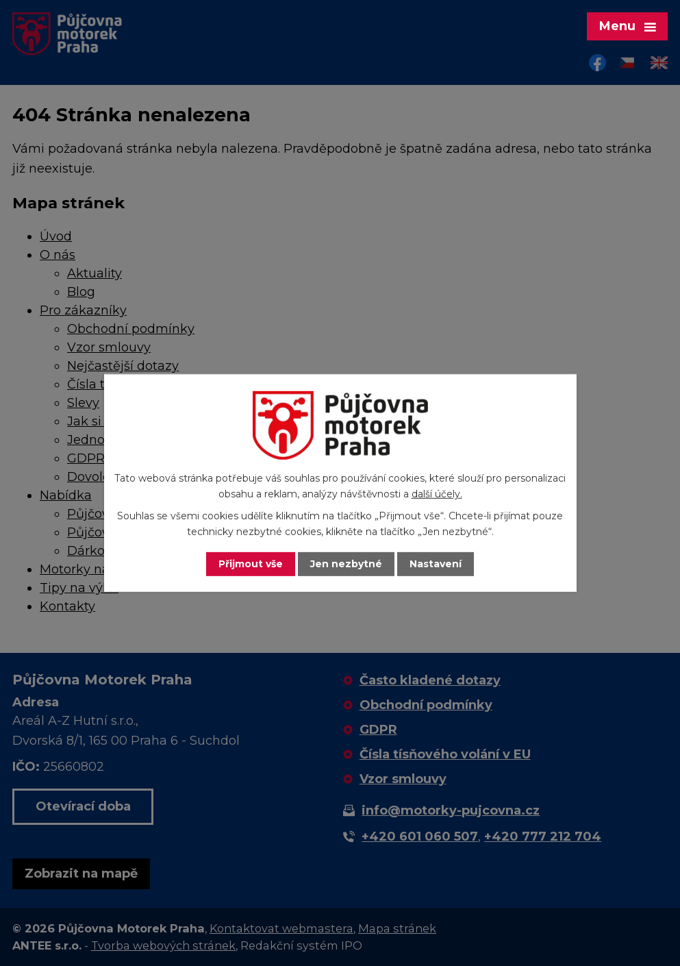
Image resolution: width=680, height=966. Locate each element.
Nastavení (436, 564)
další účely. (437, 494)
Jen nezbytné (346, 564)
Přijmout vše (250, 564)
